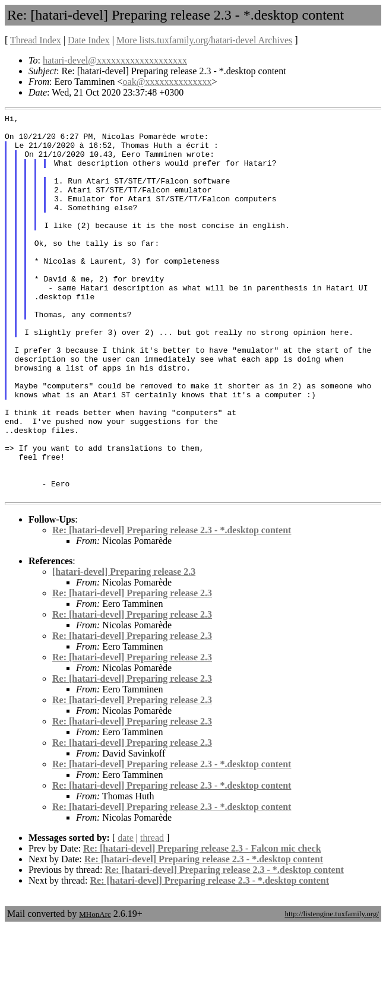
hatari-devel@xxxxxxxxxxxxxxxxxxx (115, 60)
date (126, 914)
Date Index (89, 40)
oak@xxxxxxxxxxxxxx (167, 82)
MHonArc (94, 990)
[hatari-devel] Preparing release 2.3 (123, 648)
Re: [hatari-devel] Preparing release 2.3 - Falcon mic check (202, 925)
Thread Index (35, 40)
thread (152, 914)
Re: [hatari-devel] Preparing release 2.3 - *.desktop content (171, 607)
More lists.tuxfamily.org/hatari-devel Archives (204, 40)
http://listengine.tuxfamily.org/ (331, 990)
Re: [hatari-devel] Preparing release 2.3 (132, 670)
